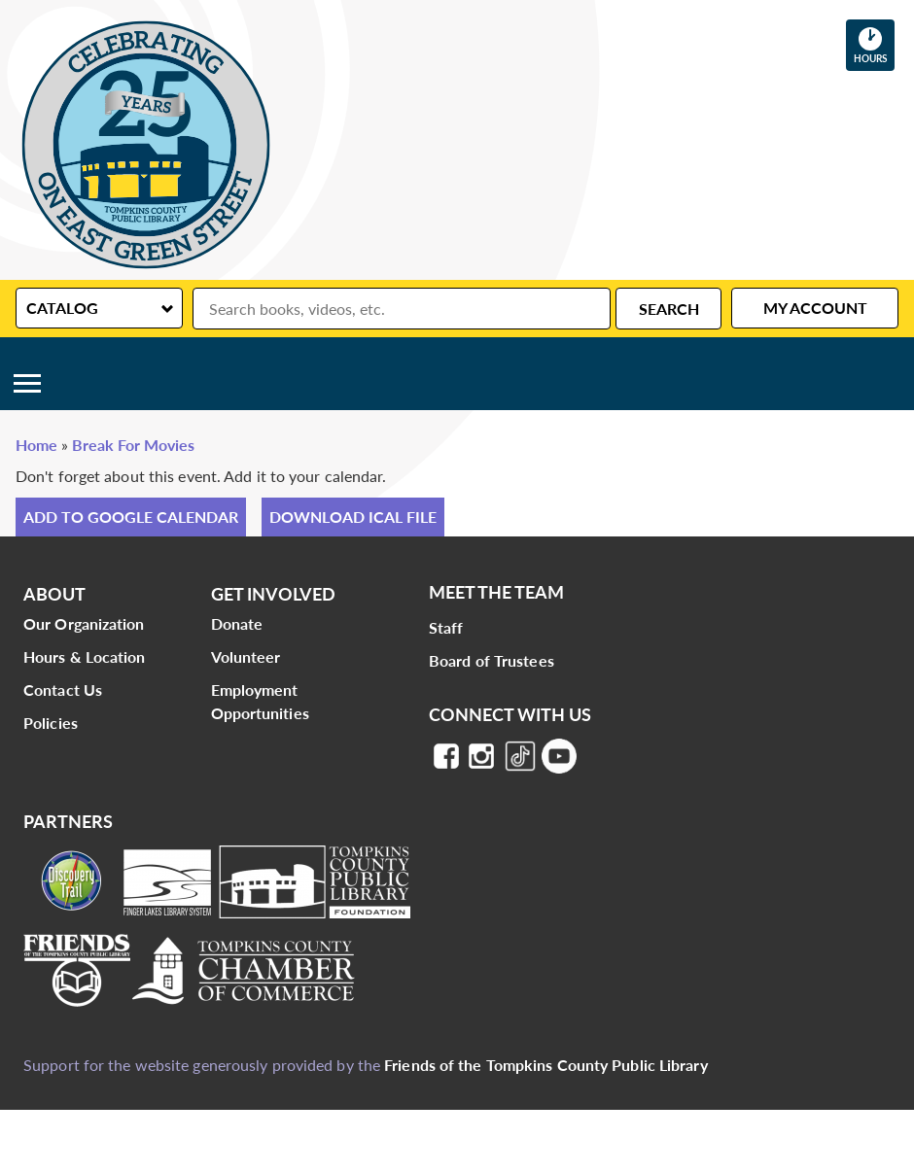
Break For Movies (133, 444)
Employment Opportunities (260, 701)
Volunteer (246, 656)
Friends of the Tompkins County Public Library (546, 1064)
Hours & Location (84, 656)
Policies (50, 722)
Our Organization (84, 623)
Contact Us (62, 689)
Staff (446, 627)
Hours (874, 44)
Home (36, 444)
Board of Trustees (491, 660)
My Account (815, 307)
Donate (237, 623)
